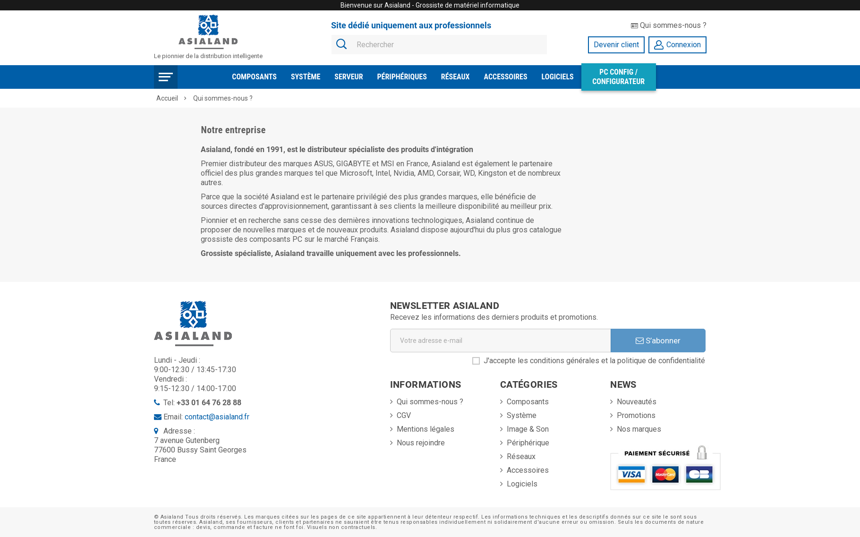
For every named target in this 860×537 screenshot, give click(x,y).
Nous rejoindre (421, 442)
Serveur (348, 76)
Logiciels (558, 76)
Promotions (636, 415)
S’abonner (658, 340)
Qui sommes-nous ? (669, 25)
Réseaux (455, 76)
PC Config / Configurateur (618, 77)
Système (305, 76)
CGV (404, 415)
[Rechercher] (439, 45)
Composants (254, 76)
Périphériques (402, 76)
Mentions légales (425, 429)
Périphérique (528, 442)
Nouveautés (636, 401)
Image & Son (528, 429)
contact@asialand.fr (217, 416)
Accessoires (506, 76)
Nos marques (639, 429)
